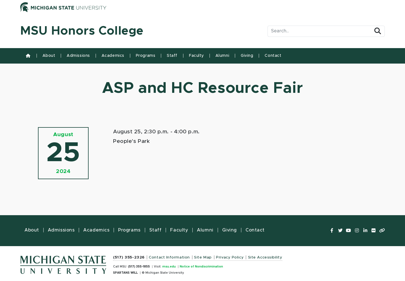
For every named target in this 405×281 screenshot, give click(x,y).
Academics (113, 56)
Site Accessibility (265, 257)
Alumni (222, 56)
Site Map (203, 257)
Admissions (78, 56)
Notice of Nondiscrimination (201, 266)
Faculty (196, 56)
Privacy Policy (230, 257)
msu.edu (169, 266)
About (48, 56)
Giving (247, 56)
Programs (145, 56)
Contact (273, 56)
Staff (172, 56)
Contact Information (169, 257)
